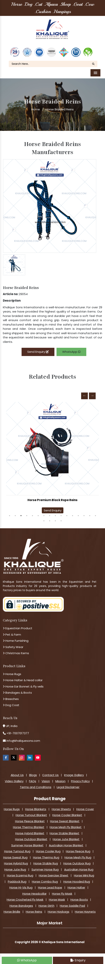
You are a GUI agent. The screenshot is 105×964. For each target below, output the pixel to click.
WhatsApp (71, 349)
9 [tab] (55, 513)
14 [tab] (84, 513)
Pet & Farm (12, 632)
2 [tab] (15, 513)
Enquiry (78, 960)
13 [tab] (78, 513)
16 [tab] (95, 513)
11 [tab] (67, 513)
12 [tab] (72, 513)
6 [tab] (38, 513)
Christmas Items (16, 651)
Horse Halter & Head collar (23, 678)
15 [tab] (90, 513)
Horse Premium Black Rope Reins (52, 498)
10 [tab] (61, 513)
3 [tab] (21, 513)
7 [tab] (44, 513)
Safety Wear (13, 644)
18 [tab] (50, 518)
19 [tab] (55, 518)
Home (35, 107)
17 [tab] (44, 518)
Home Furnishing (15, 638)
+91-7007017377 (17, 731)
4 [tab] (27, 513)
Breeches (11, 696)
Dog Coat (11, 703)
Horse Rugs (12, 671)
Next (92, 393)
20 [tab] (61, 518)
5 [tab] (32, 513)
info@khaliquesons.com (23, 738)
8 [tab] (50, 513)
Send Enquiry (38, 349)
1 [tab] (9, 513)
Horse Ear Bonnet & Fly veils (23, 684)
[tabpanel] (52, 456)
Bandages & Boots (17, 690)
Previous (84, 393)
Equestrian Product (17, 626)
